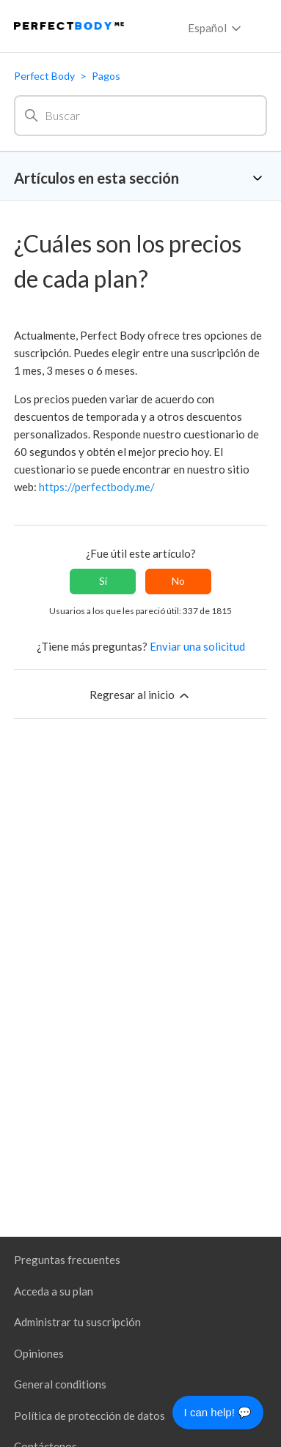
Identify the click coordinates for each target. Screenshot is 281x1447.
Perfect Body (44, 76)
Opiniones (39, 1353)
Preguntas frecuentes (67, 1259)
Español (216, 28)
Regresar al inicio (140, 695)
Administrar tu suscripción (77, 1321)
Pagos (106, 76)
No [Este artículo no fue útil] (178, 581)
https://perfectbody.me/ (97, 486)
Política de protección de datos (89, 1415)
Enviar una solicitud (197, 646)
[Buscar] (140, 115)
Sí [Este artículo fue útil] (103, 581)
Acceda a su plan (53, 1291)
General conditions (60, 1384)
